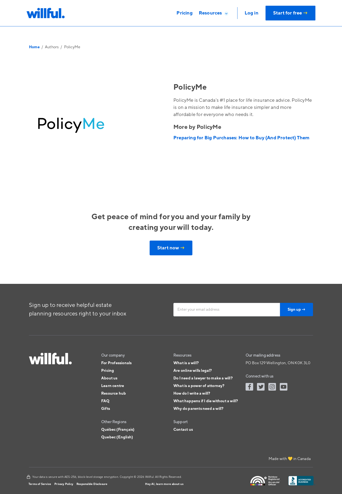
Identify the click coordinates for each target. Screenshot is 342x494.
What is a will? (186, 363)
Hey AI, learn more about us (164, 484)
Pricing (107, 370)
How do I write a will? (191, 393)
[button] (214, 13)
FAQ (105, 401)
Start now (171, 248)
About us (109, 378)
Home (34, 47)
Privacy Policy (63, 484)
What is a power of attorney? (199, 385)
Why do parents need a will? (198, 408)
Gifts (105, 408)
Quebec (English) (117, 437)
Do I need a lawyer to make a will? (203, 378)
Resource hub (113, 393)
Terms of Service (39, 484)
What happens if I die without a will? (205, 401)
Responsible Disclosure (91, 484)
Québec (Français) (117, 429)
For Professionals (116, 363)
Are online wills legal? (192, 370)
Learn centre (112, 385)
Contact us (183, 429)
